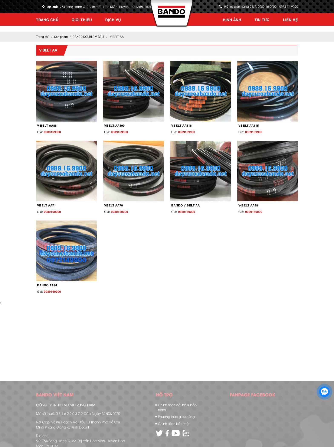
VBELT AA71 (46, 205)
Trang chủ (47, 19)
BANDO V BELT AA (185, 205)
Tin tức (262, 19)
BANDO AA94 (47, 285)
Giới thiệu (82, 19)
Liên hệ (290, 19)
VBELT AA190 (114, 125)
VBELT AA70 (113, 205)
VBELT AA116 (181, 125)
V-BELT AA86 (47, 125)
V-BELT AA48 (248, 205)
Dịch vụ (113, 19)
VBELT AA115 (248, 125)
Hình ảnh (232, 19)
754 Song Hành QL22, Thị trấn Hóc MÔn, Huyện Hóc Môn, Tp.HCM (108, 6)
